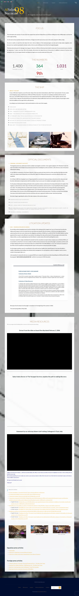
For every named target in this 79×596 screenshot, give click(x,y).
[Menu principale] (76, 2)
